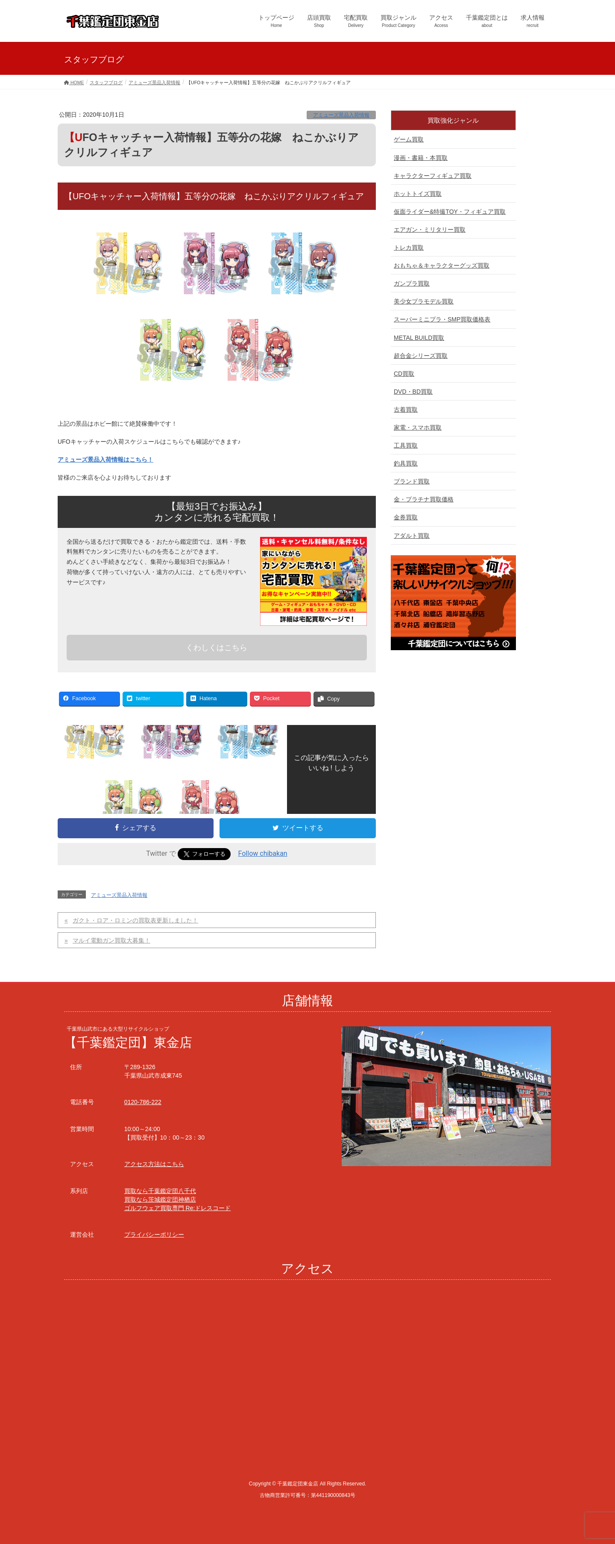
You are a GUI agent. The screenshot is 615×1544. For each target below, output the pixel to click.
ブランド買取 (412, 481)
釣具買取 (406, 463)
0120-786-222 (142, 1102)
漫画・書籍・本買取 (421, 157)
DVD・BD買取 (413, 391)
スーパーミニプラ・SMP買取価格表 (442, 319)
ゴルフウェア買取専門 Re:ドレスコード (177, 1208)
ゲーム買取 (409, 139)
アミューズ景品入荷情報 (341, 115)
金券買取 (406, 517)
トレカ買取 (409, 247)
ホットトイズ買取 (418, 193)
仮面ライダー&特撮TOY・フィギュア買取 (450, 211)
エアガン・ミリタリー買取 (430, 229)
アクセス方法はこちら (154, 1164)
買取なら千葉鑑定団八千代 (160, 1190)
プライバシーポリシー (154, 1234)
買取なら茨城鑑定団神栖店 (160, 1199)
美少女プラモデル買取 (424, 301)
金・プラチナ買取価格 (424, 499)
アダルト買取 (412, 535)
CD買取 (404, 373)
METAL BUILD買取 (419, 337)
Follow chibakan (262, 853)
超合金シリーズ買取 (421, 355)
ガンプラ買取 (412, 283)
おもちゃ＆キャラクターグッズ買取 (441, 265)
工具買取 (406, 445)
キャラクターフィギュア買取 (433, 175)
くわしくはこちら (216, 647)
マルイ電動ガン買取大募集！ (111, 940)
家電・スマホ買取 (418, 427)
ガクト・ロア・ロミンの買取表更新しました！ (135, 920)
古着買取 (406, 409)
